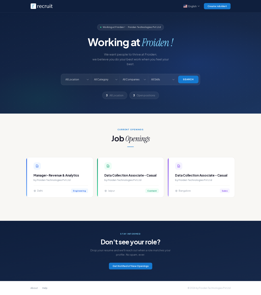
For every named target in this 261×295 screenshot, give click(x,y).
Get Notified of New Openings (131, 266)
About (34, 287)
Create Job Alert (217, 6)
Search (188, 79)
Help (44, 287)
